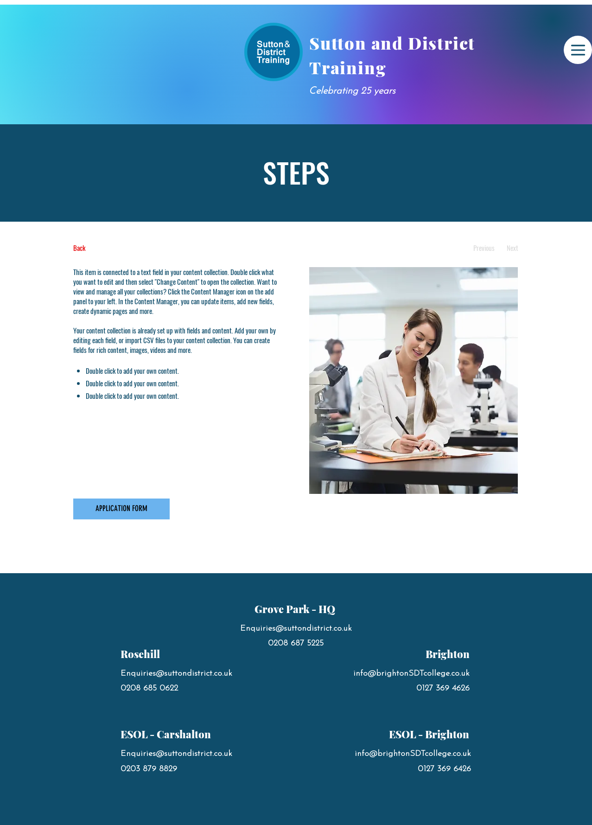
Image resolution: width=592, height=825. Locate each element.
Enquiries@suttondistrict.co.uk (176, 673)
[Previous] (484, 248)
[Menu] (578, 50)
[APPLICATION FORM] (121, 509)
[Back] (107, 248)
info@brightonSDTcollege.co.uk (411, 673)
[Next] (512, 248)
